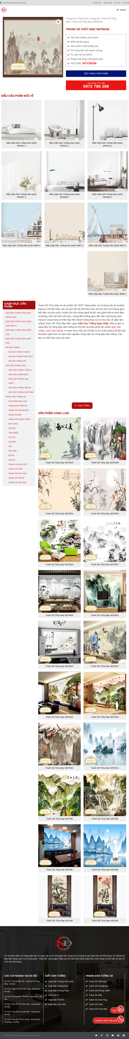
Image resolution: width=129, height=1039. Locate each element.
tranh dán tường (54, 330)
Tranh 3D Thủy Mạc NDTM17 (105, 666)
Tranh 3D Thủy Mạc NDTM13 (105, 717)
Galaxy (11, 460)
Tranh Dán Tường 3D (89, 18)
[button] (58, 21)
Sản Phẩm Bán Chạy (17, 401)
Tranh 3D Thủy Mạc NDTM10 (59, 768)
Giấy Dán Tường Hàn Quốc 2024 (18, 340)
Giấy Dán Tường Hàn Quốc (18, 381)
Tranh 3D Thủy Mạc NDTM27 (105, 564)
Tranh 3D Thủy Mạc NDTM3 (59, 920)
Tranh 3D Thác (15, 469)
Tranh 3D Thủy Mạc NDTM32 (105, 513)
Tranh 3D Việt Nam (17, 482)
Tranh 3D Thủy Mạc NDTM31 (59, 513)
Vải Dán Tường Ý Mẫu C (19, 352)
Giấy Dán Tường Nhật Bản (20, 392)
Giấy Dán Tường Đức (18, 374)
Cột (10, 446)
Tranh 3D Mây (15, 414)
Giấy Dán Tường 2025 (16, 365)
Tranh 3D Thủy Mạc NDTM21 (105, 615)
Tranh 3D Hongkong (18, 410)
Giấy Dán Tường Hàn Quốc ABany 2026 (18, 315)
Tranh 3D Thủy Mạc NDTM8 (59, 818)
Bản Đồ (11, 428)
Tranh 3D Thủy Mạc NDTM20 (59, 615)
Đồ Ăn (11, 455)
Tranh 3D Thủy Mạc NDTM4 (105, 920)
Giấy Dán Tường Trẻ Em (19, 387)
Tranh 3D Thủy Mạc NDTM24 (59, 564)
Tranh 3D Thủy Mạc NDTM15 (59, 666)
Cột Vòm (12, 451)
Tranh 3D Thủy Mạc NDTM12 (59, 717)
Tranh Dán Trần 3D (17, 405)
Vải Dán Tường (13, 347)
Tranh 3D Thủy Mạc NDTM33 (59, 462)
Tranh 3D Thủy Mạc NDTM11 (105, 768)
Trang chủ (71, 18)
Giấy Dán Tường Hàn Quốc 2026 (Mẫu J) (18, 323)
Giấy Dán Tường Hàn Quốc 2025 (18, 332)
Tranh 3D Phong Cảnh (19, 419)
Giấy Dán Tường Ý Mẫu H (20, 370)
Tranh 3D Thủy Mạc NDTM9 (105, 818)
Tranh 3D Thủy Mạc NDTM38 (105, 462)
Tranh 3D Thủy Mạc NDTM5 (59, 869)
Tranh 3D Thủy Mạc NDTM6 (105, 869)
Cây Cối (11, 437)
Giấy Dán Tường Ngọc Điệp (93, 323)
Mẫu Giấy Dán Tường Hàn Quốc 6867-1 (64, 245)
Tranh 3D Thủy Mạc (17, 473)
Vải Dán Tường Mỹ (17, 361)
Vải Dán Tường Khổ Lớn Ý (20, 356)
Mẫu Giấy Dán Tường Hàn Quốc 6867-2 (107, 245)
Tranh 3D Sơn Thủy (17, 464)
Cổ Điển (12, 441)
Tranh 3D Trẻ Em (16, 478)
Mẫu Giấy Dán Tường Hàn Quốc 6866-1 (107, 294)
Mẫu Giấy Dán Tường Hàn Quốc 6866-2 (21, 245)
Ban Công (13, 423)
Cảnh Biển (13, 432)
